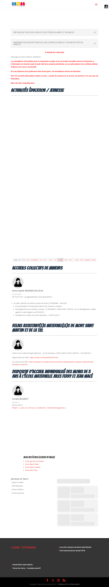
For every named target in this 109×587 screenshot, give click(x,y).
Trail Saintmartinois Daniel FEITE (72, 550)
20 (44, 260)
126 (50, 260)
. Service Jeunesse (17, 493)
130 (70, 260)
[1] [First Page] (28, 260)
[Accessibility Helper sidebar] (106, 7)
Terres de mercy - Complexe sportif (27, 568)
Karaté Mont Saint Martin (23, 564)
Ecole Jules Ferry (31, 470)
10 (41, 260)
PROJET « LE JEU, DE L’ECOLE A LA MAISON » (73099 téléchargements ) (39, 408)
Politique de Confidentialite (69, 584)
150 (81, 260)
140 (76, 260)
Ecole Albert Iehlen (32, 464)
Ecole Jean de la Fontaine (34, 461)
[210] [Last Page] (93, 260)
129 (65, 260)
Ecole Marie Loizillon (32, 467)
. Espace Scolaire (17, 482)
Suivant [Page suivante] (87, 260)
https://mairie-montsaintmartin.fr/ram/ (44, 357)
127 (55, 260)
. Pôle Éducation (17, 486)
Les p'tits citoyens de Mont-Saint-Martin (75, 547)
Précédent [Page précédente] (34, 260)
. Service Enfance (17, 489)
